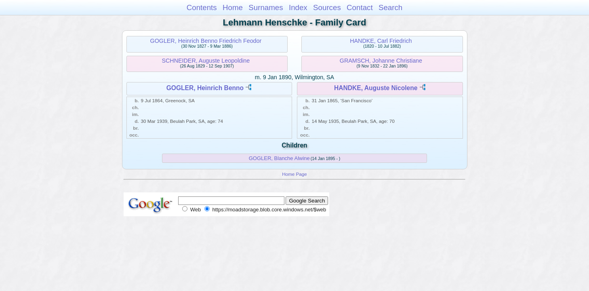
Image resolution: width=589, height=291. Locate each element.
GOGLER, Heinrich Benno (205, 87)
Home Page (294, 174)
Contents (202, 7)
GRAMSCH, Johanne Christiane (381, 60)
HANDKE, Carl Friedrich (381, 41)
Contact (360, 7)
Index (298, 7)
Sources (327, 7)
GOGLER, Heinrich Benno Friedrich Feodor (206, 41)
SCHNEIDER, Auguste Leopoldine (206, 60)
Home (233, 7)
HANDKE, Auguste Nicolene (376, 87)
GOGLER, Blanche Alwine (279, 158)
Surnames (265, 7)
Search (390, 7)
